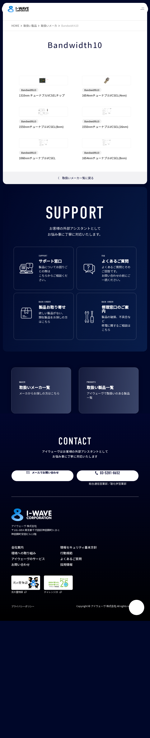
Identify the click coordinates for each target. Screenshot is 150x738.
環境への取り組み (23, 670)
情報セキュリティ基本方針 (78, 664)
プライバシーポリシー (22, 723)
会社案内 (17, 664)
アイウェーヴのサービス (28, 676)
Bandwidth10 (28, 129)
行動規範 (66, 670)
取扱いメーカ (49, 26)
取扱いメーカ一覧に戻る (75, 295)
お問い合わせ (20, 681)
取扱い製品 (30, 26)
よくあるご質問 (71, 676)
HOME (15, 26)
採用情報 (66, 681)
